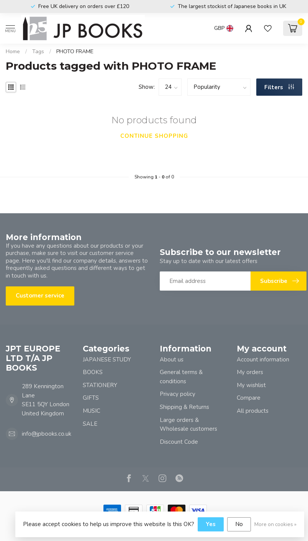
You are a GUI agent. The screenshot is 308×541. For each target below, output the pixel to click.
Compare (248, 398)
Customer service (40, 295)
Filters (279, 87)
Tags (38, 51)
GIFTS (91, 398)
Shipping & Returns (184, 407)
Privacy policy (177, 394)
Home (13, 51)
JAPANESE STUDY (107, 359)
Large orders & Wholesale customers (188, 424)
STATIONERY (100, 385)
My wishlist (251, 385)
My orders (250, 372)
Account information (263, 359)
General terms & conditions (181, 376)
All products (253, 411)
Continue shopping (154, 136)
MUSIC (91, 411)
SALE (90, 424)
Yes (211, 524)
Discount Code (179, 442)
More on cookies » (275, 524)
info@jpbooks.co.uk (46, 434)
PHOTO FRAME (74, 51)
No (239, 524)
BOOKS (93, 372)
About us (171, 359)
